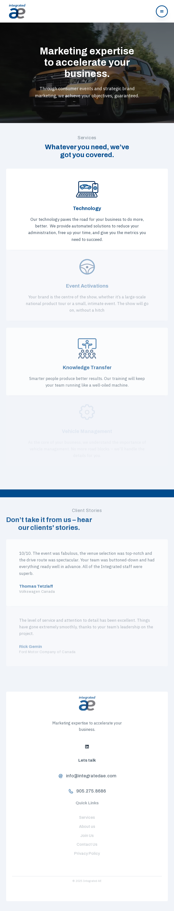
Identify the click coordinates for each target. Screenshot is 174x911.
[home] (16, 11)
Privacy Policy (87, 849)
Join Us (87, 831)
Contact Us (87, 840)
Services (87, 813)
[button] (162, 11)
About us (87, 822)
